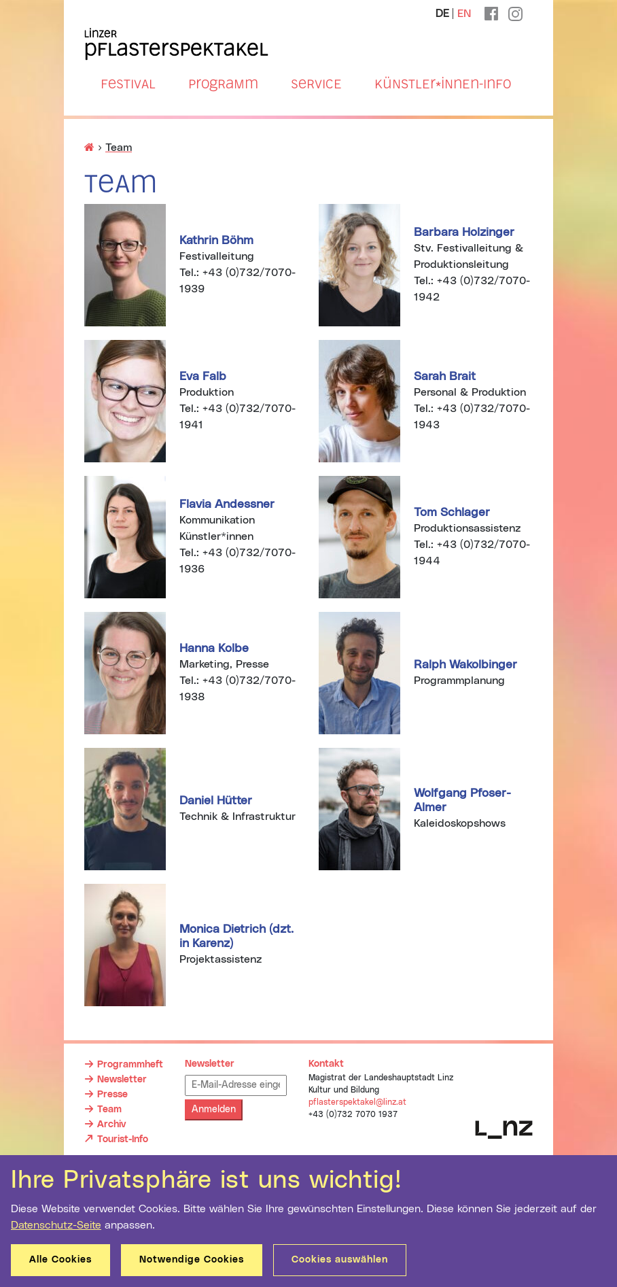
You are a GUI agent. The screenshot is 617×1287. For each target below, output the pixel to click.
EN (464, 13)
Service (316, 84)
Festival (128, 84)
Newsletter (122, 1079)
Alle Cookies (60, 1260)
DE (442, 13)
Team (109, 1109)
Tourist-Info (122, 1138)
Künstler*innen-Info (442, 84)
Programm (223, 84)
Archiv (111, 1124)
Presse (112, 1094)
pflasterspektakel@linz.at (357, 1102)
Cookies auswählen (340, 1260)
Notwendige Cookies (191, 1260)
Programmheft (130, 1064)
